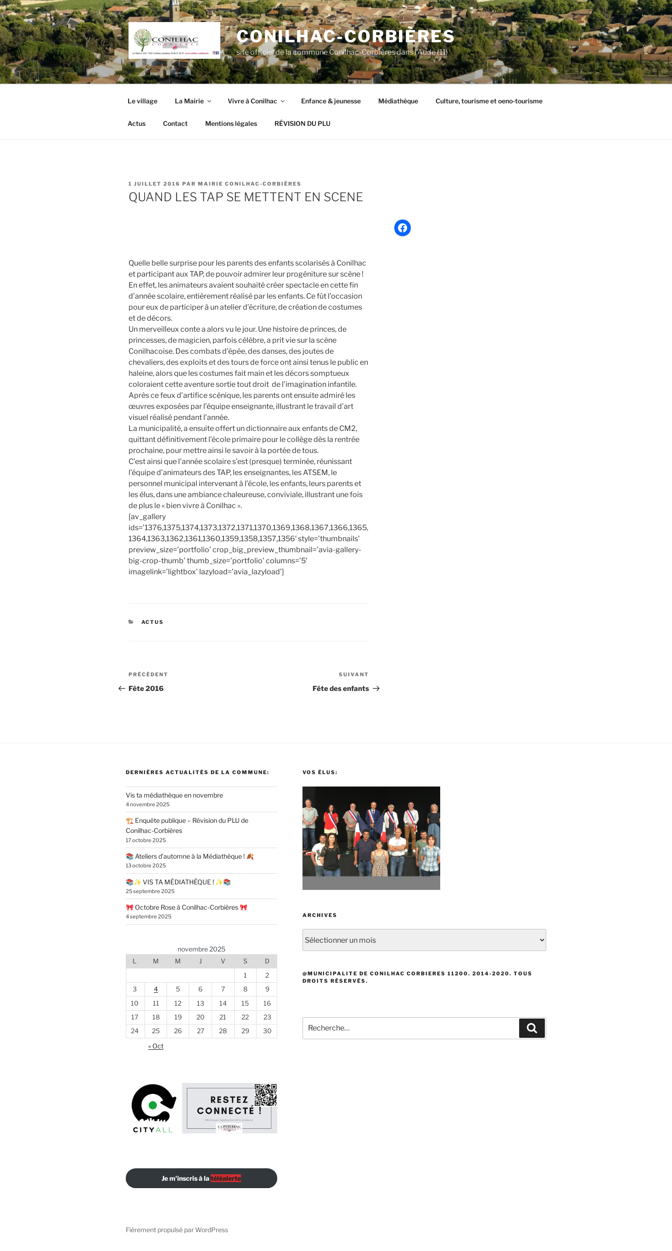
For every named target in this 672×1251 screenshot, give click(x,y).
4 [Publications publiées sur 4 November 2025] (156, 989)
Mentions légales (231, 123)
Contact (175, 123)
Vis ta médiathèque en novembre (174, 795)
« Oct (155, 1046)
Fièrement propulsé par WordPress (177, 1230)
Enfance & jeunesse (331, 101)
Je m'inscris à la (201, 1178)
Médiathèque (398, 101)
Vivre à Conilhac (257, 101)
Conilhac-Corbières (346, 36)
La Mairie (194, 101)
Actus (137, 123)
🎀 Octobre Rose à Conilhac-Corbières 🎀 (186, 907)
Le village (142, 101)
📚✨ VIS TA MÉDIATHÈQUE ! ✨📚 (178, 882)
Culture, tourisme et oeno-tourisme (489, 101)
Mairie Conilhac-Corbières (250, 184)
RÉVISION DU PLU (302, 123)
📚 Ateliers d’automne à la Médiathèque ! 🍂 (190, 856)
